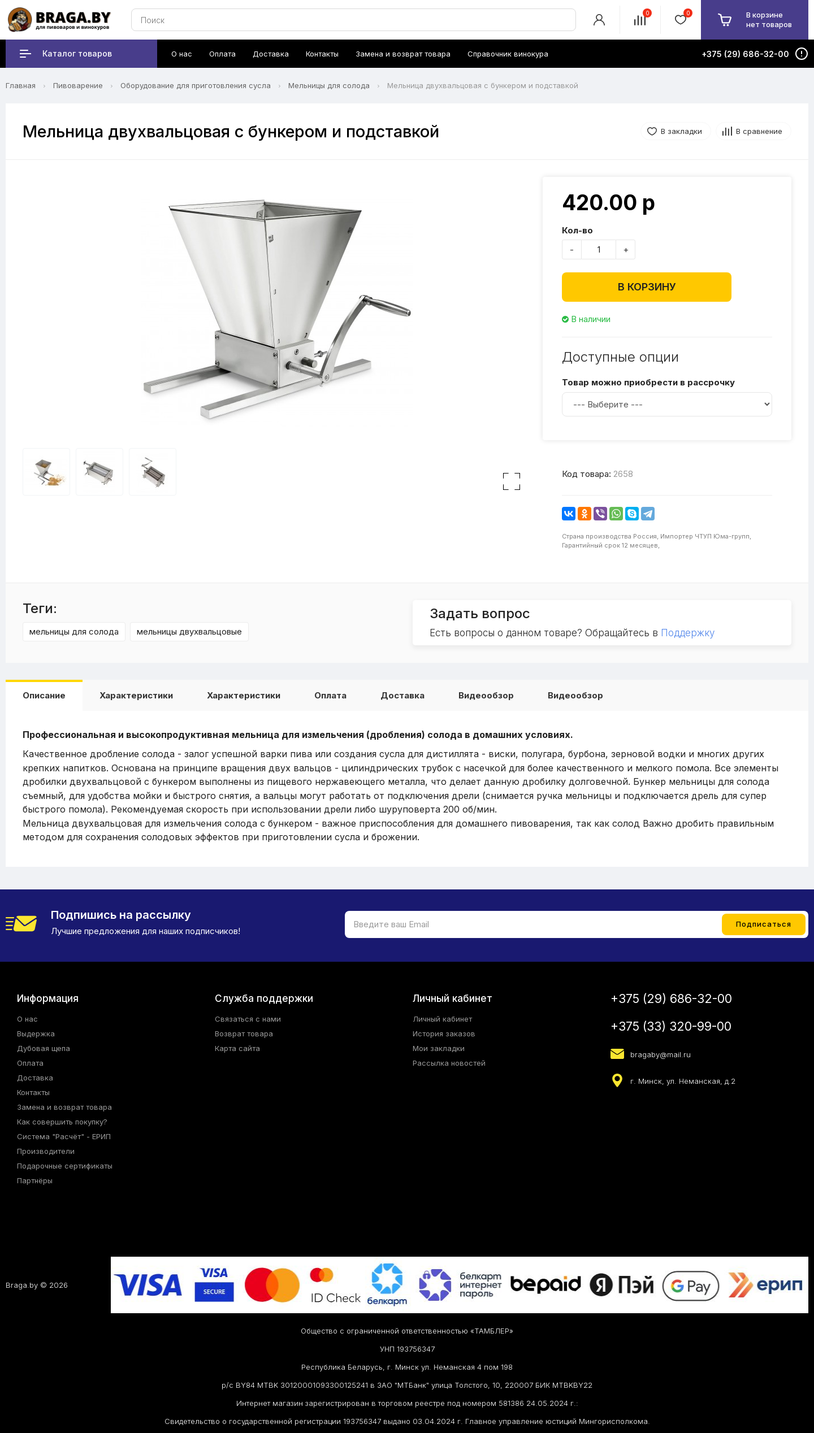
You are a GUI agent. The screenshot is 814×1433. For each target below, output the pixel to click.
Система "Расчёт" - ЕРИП (64, 1136)
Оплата (330, 695)
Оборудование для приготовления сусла (195, 85)
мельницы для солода (74, 631)
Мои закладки (439, 1048)
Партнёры (35, 1180)
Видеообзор (486, 695)
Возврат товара (244, 1033)
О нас (27, 1019)
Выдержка (36, 1033)
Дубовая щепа (43, 1048)
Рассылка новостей (449, 1063)
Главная (21, 85)
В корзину (647, 287)
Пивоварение (78, 85)
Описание (44, 695)
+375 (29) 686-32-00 (671, 999)
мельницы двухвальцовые (189, 631)
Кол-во (577, 230)
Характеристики (136, 695)
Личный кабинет (442, 1019)
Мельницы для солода (329, 85)
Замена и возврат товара (64, 1107)
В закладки (681, 131)
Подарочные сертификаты (64, 1166)
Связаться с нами (248, 1019)
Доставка (402, 695)
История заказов (444, 1033)
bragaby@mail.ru (660, 1054)
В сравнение (759, 131)
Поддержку (688, 633)
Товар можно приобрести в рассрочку (648, 382)
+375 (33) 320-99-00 (670, 1026)
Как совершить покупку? (62, 1122)
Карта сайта (237, 1048)
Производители (46, 1151)
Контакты (33, 1092)
